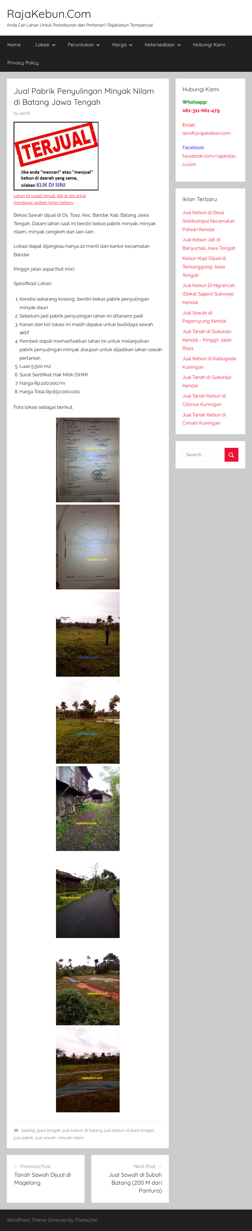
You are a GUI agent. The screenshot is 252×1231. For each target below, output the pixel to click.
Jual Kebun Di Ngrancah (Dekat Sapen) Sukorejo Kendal (208, 294)
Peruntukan (84, 44)
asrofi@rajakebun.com (206, 133)
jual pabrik (23, 1137)
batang (28, 1130)
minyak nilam (71, 1137)
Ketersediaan (163, 44)
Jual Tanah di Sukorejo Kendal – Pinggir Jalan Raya (207, 340)
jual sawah (45, 1137)
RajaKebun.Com (49, 13)
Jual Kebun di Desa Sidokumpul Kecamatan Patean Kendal (208, 221)
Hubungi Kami (209, 44)
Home (14, 44)
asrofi (25, 113)
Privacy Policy (23, 63)
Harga (122, 44)
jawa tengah (49, 1130)
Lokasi (45, 44)
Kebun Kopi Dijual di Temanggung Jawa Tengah (204, 266)
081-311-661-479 (201, 110)
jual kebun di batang (82, 1130)
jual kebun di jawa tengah (129, 1130)
